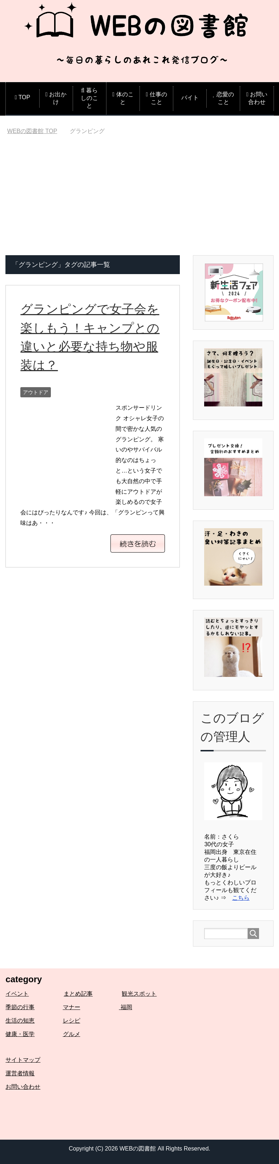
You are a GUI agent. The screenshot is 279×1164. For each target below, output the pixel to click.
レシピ (71, 1021)
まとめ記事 (78, 994)
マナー (71, 1007)
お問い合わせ (22, 1087)
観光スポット (139, 994)
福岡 (125, 1007)
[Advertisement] (139, 201)
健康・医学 (20, 1034)
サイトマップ (22, 1060)
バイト (190, 98)
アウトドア (35, 391)
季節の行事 (20, 1007)
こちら (241, 898)
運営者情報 (20, 1073)
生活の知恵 (20, 1021)
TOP (32, 131)
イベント (17, 994)
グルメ (71, 1034)
